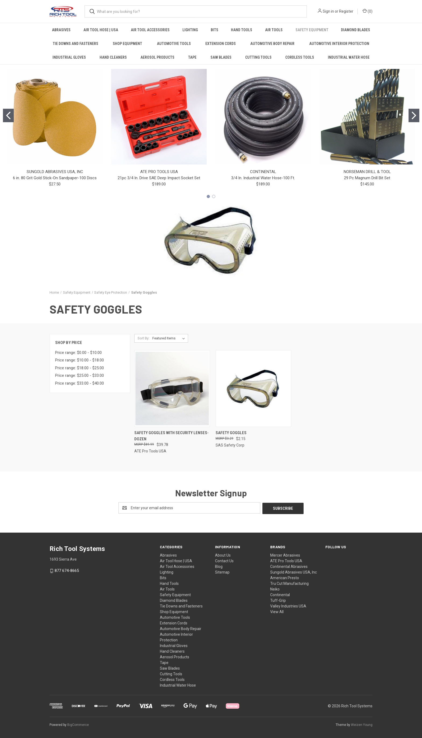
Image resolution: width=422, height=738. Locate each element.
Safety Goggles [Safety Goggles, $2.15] (231, 432)
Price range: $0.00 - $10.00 (78, 352)
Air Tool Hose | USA (100, 30)
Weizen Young (361, 724)
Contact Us (224, 560)
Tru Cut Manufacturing (289, 583)
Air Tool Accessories (150, 30)
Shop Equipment (127, 43)
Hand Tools (241, 30)
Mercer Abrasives (285, 555)
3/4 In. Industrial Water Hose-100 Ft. (263, 177)
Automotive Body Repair (272, 43)
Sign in (328, 11)
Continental (280, 594)
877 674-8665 (67, 570)
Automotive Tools (174, 43)
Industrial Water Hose (349, 57)
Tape (192, 57)
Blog (219, 566)
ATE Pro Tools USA (286, 560)
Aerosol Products (157, 57)
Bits (214, 30)
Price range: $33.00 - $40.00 (79, 383)
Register (346, 11)
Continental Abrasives (289, 566)
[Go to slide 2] (414, 115)
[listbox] (170, 338)
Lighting (190, 30)
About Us (223, 555)
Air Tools (274, 30)
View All (277, 611)
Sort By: (143, 338)
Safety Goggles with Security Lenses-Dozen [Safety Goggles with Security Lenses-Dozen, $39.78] (171, 435)
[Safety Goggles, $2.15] (253, 388)
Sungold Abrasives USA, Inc (293, 572)
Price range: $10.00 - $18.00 (79, 360)
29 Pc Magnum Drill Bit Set (367, 177)
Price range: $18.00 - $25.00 (79, 368)
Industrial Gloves (69, 57)
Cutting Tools (258, 57)
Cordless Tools (299, 57)
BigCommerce (78, 724)
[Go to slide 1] (8, 115)
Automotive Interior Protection (339, 43)
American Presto (284, 577)
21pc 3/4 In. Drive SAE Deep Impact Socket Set (159, 177)
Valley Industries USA (288, 605)
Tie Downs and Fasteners (75, 43)
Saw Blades (220, 57)
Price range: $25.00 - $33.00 (79, 375)
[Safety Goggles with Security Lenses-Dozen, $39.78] (172, 388)
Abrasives (61, 30)
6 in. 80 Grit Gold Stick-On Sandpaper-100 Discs (55, 177)
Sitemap (222, 572)
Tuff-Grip (278, 600)
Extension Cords (220, 43)
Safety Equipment (312, 30)
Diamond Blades (355, 30)
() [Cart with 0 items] (367, 11)
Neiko (275, 588)
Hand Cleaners (113, 57)
